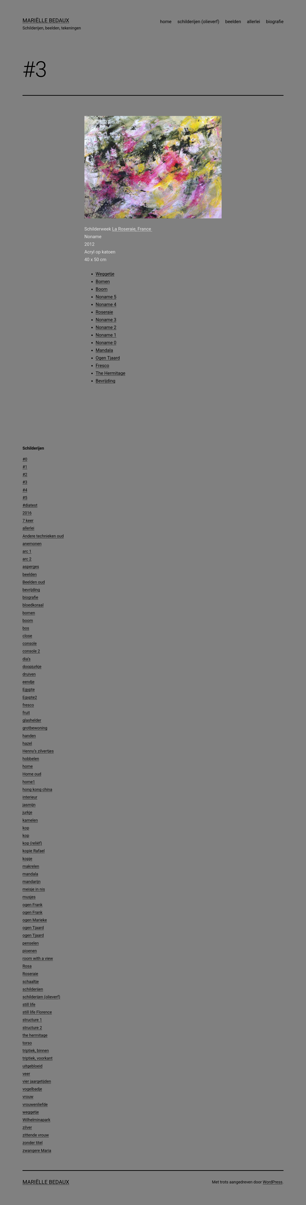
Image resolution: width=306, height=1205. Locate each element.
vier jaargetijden (36, 1081)
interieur (29, 797)
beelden (233, 21)
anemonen (32, 543)
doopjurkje (31, 666)
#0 (24, 459)
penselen (30, 943)
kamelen (30, 820)
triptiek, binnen (35, 1050)
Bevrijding (105, 381)
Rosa (27, 966)
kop (25, 828)
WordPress (272, 1182)
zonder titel (32, 1142)
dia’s (26, 659)
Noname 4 (106, 304)
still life (28, 1004)
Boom (102, 289)
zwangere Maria (36, 1150)
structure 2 (32, 1027)
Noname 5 (106, 297)
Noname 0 (106, 342)
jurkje (27, 812)
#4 (24, 490)
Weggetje (105, 274)
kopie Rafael (33, 850)
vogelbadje (32, 1089)
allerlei (253, 21)
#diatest (29, 505)
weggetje (30, 1112)
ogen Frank (32, 904)
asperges (30, 566)
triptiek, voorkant (37, 1058)
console (29, 643)
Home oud (31, 774)
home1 (28, 781)
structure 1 (32, 1019)
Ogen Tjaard (108, 358)
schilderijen (32, 989)
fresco (28, 705)
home (166, 21)
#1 (24, 466)
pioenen (29, 950)
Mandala (104, 350)
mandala (30, 874)
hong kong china (37, 789)
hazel (27, 743)
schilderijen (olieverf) (198, 21)
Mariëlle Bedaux (45, 20)
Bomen (103, 281)
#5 (24, 497)
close (27, 635)
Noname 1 (106, 335)
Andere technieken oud (43, 536)
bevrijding (31, 589)
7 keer (28, 520)
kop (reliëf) (32, 843)
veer (26, 1073)
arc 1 (27, 551)
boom (27, 620)
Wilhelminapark (36, 1119)
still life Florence (37, 1012)
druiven (29, 674)
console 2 (31, 651)
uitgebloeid (32, 1066)
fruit (26, 712)
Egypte (28, 689)
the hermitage (34, 1035)
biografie (275, 21)
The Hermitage (110, 373)
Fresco (102, 365)
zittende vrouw (35, 1135)
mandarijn (31, 881)
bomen (28, 612)
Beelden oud (33, 582)
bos (25, 628)
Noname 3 (106, 319)
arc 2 (27, 559)
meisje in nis (33, 889)
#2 (24, 474)
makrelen (30, 866)
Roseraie (104, 312)
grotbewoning (34, 728)
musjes (29, 896)
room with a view (37, 958)
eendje (28, 681)
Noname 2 (106, 327)
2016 (27, 512)
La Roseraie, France (132, 229)
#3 (24, 482)
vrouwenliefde (35, 1104)
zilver (27, 1127)
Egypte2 (29, 697)
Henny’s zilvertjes (38, 751)
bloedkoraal (33, 605)
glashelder (31, 720)
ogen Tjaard (33, 927)
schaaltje (30, 981)
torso (27, 1043)
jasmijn (29, 804)
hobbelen (30, 758)
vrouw (27, 1096)
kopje (27, 858)
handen (29, 735)
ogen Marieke (34, 920)
